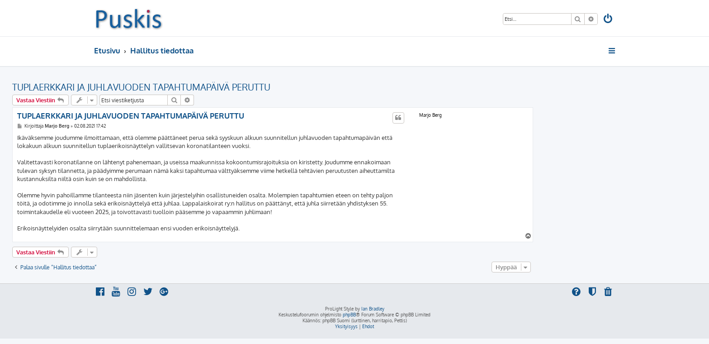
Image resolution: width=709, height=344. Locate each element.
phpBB (349, 314)
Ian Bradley (372, 308)
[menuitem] (608, 20)
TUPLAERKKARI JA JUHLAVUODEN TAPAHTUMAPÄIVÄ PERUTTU (141, 87)
